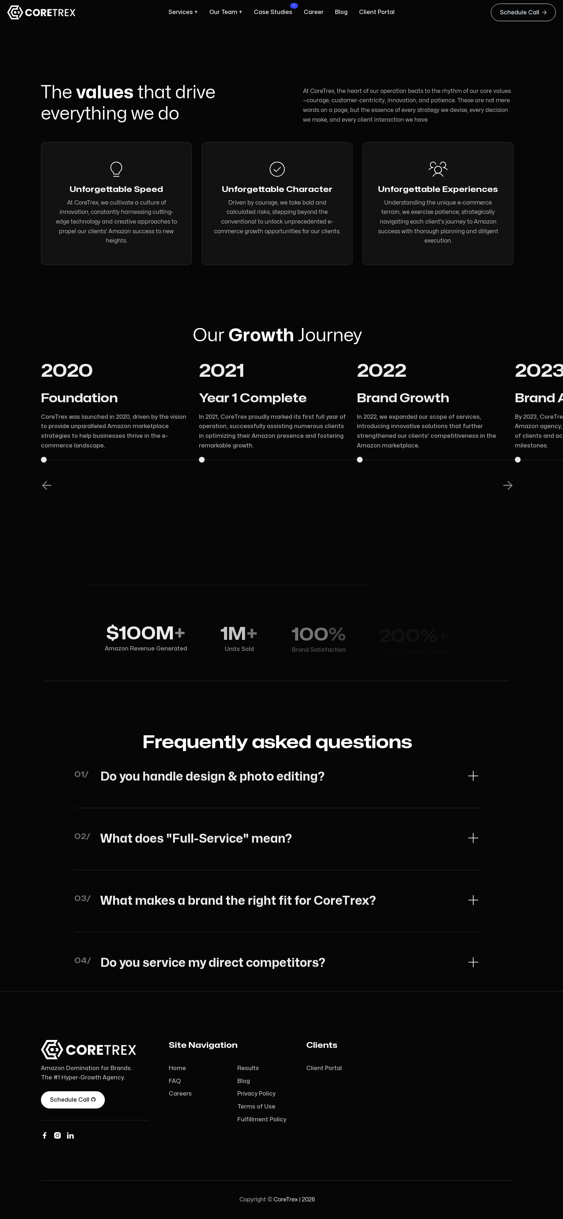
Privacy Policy (256, 1094)
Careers (180, 1094)
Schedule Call (523, 12)
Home (177, 1068)
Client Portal (324, 1068)
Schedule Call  (73, 1100)
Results (248, 1068)
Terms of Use (256, 1107)
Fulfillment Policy (261, 1119)
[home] (43, 12)
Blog (243, 1081)
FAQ (175, 1081)
